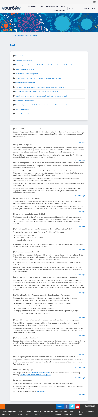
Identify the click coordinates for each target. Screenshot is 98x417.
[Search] (74, 8)
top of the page (80, 142)
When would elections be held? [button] (25, 83)
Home (14, 35)
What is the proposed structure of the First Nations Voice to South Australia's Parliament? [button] (43, 65)
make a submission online (41, 373)
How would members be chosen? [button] (25, 69)
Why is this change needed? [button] (23, 60)
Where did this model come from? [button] (25, 56)
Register (93, 8)
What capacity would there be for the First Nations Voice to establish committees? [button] (41, 105)
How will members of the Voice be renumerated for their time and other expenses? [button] (41, 96)
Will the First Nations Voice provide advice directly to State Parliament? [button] (37, 91)
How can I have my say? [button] (22, 109)
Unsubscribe (90, 412)
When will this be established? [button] (24, 100)
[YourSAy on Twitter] (72, 406)
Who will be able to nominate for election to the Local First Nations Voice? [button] (38, 78)
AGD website (41, 391)
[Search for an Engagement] (49, 6)
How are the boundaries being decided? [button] (27, 74)
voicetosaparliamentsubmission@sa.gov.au (35, 375)
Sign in (86, 8)
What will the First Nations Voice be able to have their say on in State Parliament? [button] (40, 87)
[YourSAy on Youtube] (77, 406)
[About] (62, 6)
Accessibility (48, 412)
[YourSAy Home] (32, 6)
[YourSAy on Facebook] (66, 406)
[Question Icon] (14, 56)
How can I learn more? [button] (22, 114)
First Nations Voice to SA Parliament (27, 35)
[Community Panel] (58, 10)
